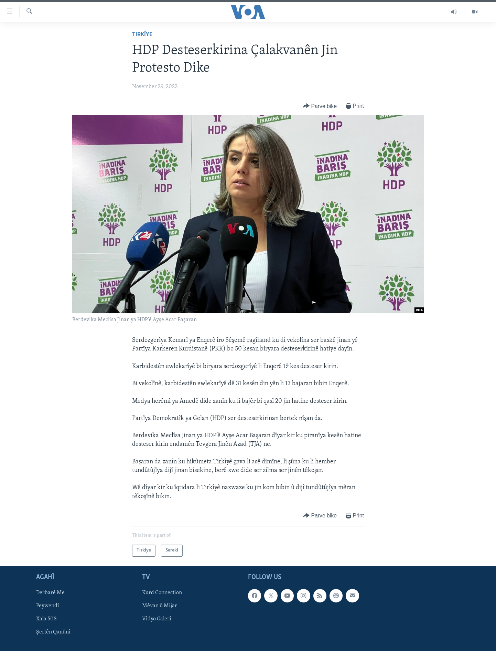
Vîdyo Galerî (156, 619)
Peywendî (47, 606)
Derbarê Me (50, 593)
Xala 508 (46, 619)
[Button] (320, 106)
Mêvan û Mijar (159, 606)
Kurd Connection (162, 593)
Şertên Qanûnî (53, 632)
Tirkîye (142, 34)
